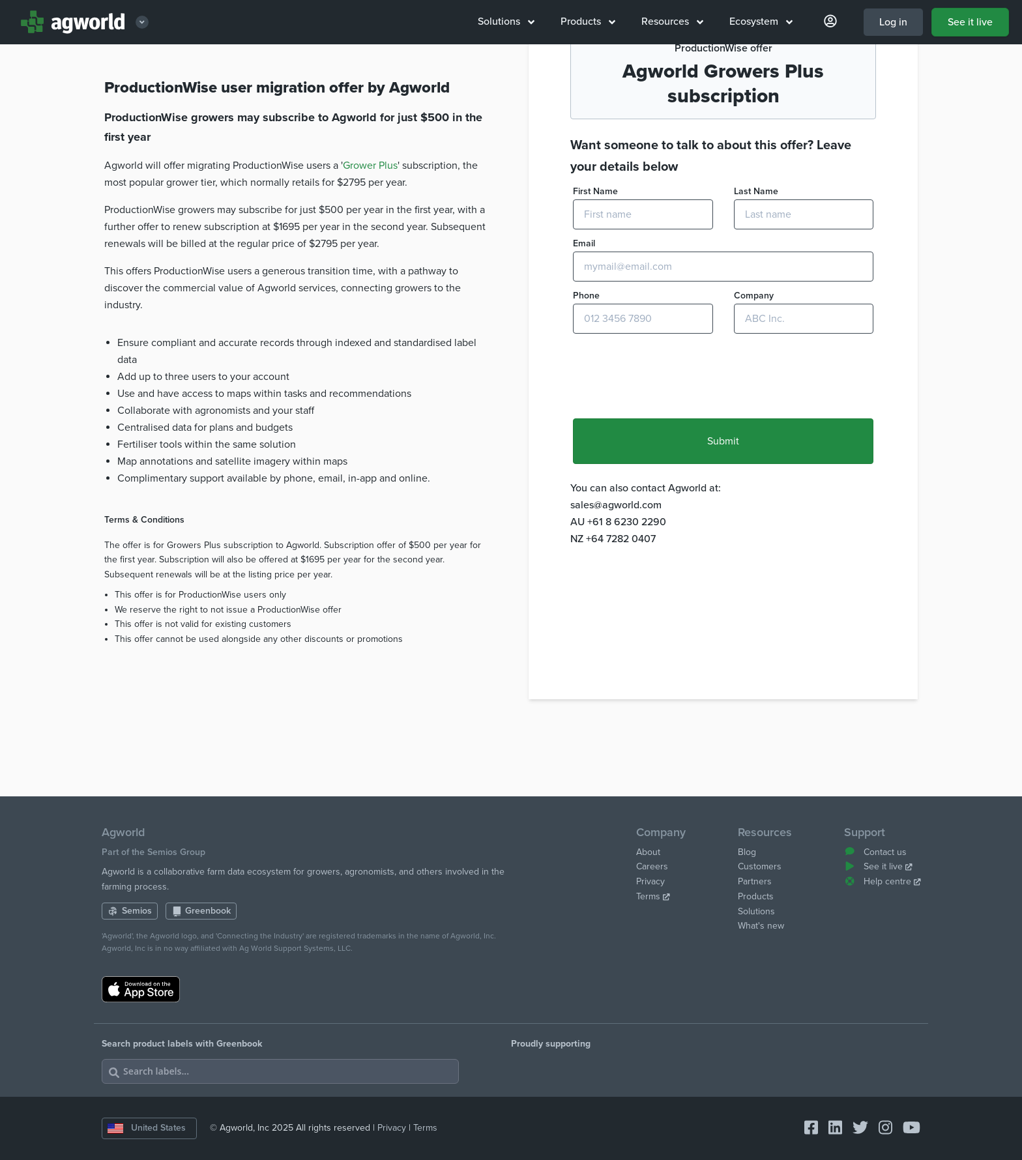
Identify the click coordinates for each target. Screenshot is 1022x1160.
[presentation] (672, 495)
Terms (653, 896)
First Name (595, 309)
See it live (970, 22)
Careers (652, 866)
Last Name (756, 309)
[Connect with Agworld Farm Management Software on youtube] (906, 1128)
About (648, 852)
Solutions (506, 21)
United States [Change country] (147, 1127)
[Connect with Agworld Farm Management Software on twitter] (855, 1128)
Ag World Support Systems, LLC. (296, 948)
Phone (586, 413)
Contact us (875, 852)
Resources (672, 21)
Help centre (882, 881)
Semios (130, 910)
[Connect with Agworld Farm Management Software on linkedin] (830, 1128)
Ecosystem (761, 21)
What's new (761, 925)
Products (588, 21)
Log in (893, 22)
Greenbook (201, 910)
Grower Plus (370, 283)
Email (584, 361)
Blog (747, 852)
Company (754, 413)
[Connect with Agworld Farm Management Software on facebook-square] (806, 1128)
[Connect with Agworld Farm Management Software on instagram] (880, 1128)
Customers (759, 866)
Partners (755, 881)
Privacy (650, 881)
